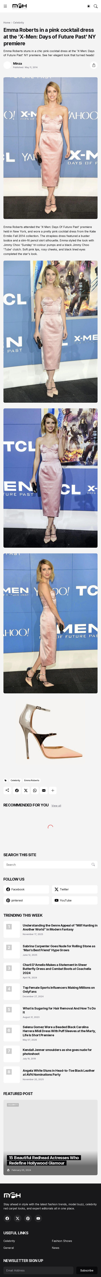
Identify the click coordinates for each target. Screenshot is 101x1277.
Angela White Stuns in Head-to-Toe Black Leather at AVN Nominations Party (59, 1072)
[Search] (95, 6)
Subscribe (86, 1270)
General (8, 1248)
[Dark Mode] (88, 6)
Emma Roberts (31, 780)
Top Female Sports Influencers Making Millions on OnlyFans (59, 989)
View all (56, 805)
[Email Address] (38, 1270)
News (55, 1248)
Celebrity (18, 22)
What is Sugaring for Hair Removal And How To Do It (59, 1010)
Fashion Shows (62, 1241)
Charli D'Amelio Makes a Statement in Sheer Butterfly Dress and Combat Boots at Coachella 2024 (57, 969)
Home (6, 22)
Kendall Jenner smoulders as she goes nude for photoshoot (57, 1052)
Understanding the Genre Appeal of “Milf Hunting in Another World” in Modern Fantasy (60, 927)
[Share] (94, 65)
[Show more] (53, 790)
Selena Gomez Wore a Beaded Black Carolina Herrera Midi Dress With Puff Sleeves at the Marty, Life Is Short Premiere (59, 1031)
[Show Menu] (5, 6)
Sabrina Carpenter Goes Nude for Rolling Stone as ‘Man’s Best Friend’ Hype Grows (59, 948)
